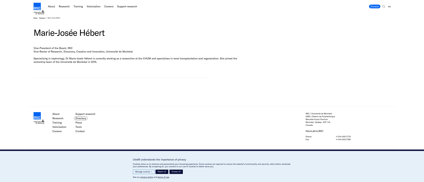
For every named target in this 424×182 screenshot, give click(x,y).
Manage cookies (143, 171)
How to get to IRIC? (314, 131)
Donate (374, 6)
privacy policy (146, 177)
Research (64, 6)
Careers (108, 6)
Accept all (176, 171)
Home (35, 18)
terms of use (163, 177)
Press (78, 122)
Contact (80, 131)
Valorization (93, 6)
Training (78, 6)
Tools (78, 127)
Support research (127, 6)
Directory (42, 18)
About (51, 6)
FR (389, 6)
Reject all (162, 171)
